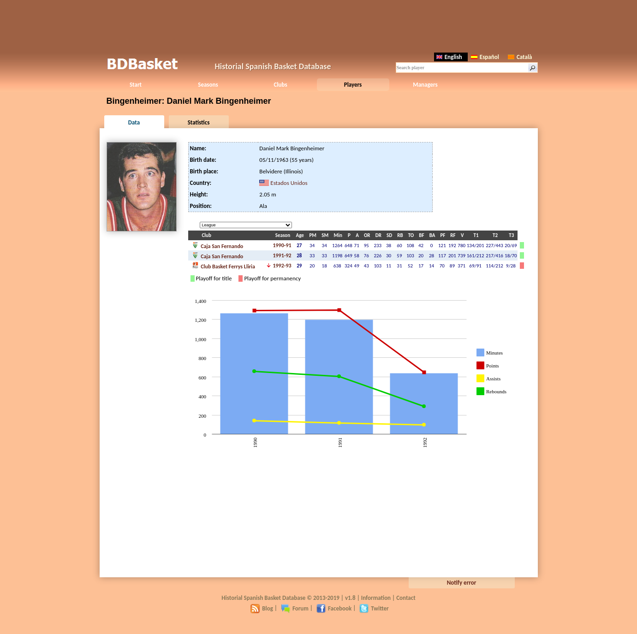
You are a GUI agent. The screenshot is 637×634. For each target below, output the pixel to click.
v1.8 (350, 597)
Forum (295, 608)
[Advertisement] (319, 25)
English (449, 56)
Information (376, 597)
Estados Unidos (288, 182)
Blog (261, 608)
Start (136, 84)
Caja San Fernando (218, 245)
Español (485, 56)
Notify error (461, 582)
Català (520, 56)
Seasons (208, 84)
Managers (425, 84)
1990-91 (282, 245)
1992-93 (282, 265)
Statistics (199, 122)
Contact (405, 597)
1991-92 (282, 255)
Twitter (373, 608)
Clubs (280, 84)
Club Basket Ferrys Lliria (223, 265)
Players (353, 84)
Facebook (333, 608)
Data (134, 122)
